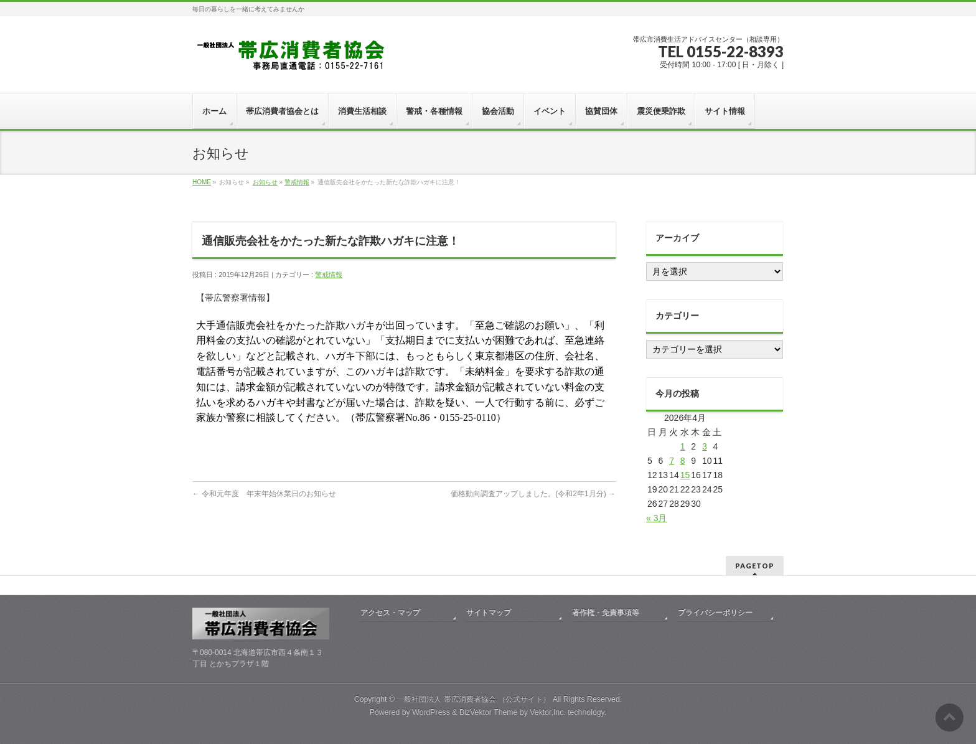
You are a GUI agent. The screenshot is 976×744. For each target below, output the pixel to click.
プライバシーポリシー (715, 612)
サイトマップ (488, 612)
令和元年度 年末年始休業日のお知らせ (264, 493)
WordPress (431, 712)
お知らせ (265, 182)
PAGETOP (754, 566)
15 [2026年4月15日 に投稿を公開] (685, 475)
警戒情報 (296, 182)
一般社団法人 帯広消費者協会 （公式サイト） (473, 699)
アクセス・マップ (390, 612)
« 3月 (656, 518)
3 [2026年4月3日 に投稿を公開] (704, 446)
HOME (201, 182)
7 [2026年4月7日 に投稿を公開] (671, 461)
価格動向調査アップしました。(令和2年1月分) (533, 493)
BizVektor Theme (488, 712)
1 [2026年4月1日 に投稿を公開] (682, 446)
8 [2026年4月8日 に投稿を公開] (682, 461)
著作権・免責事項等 (605, 612)
